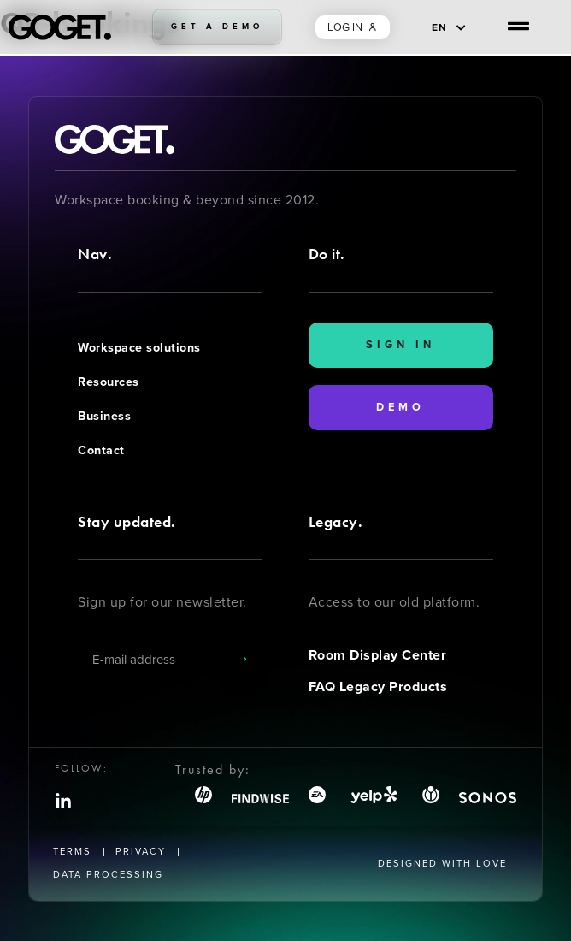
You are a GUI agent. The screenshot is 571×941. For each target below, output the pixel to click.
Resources (108, 382)
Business (104, 416)
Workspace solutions (139, 348)
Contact (101, 450)
